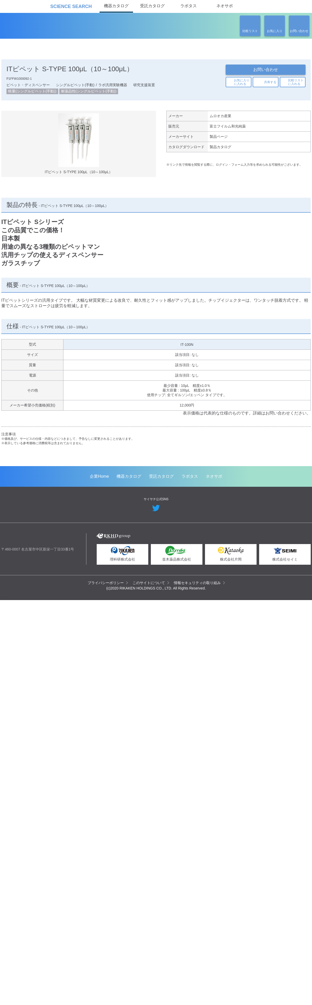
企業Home (99, 887)
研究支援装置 (143, 86)
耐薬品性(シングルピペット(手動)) (88, 93)
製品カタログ (220, 150)
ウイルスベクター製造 (231, 585)
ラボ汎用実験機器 (112, 86)
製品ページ (219, 140)
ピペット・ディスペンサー (27, 86)
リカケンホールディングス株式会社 (38, 950)
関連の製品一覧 (282, 167)
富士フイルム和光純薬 (228, 129)
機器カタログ (116, 5)
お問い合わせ (265, 69)
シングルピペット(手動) (74, 86)
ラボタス (188, 5)
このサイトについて (149, 994)
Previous (9, 509)
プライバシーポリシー (106, 994)
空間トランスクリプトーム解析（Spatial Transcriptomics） (46, 591)
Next (303, 509)
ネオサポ (224, 5)
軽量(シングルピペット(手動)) (32, 93)
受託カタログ (152, 5)
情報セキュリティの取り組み (197, 994)
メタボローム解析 (133, 585)
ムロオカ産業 (220, 118)
